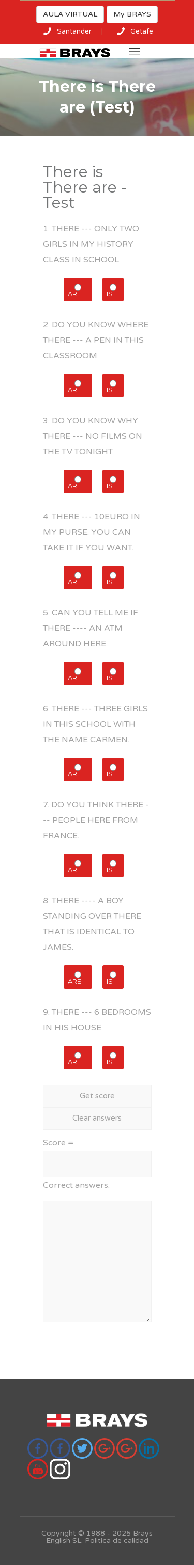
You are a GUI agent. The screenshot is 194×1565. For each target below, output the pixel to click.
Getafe (141, 31)
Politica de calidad (116, 1540)
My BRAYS (132, 14)
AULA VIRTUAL (70, 14)
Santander (74, 31)
